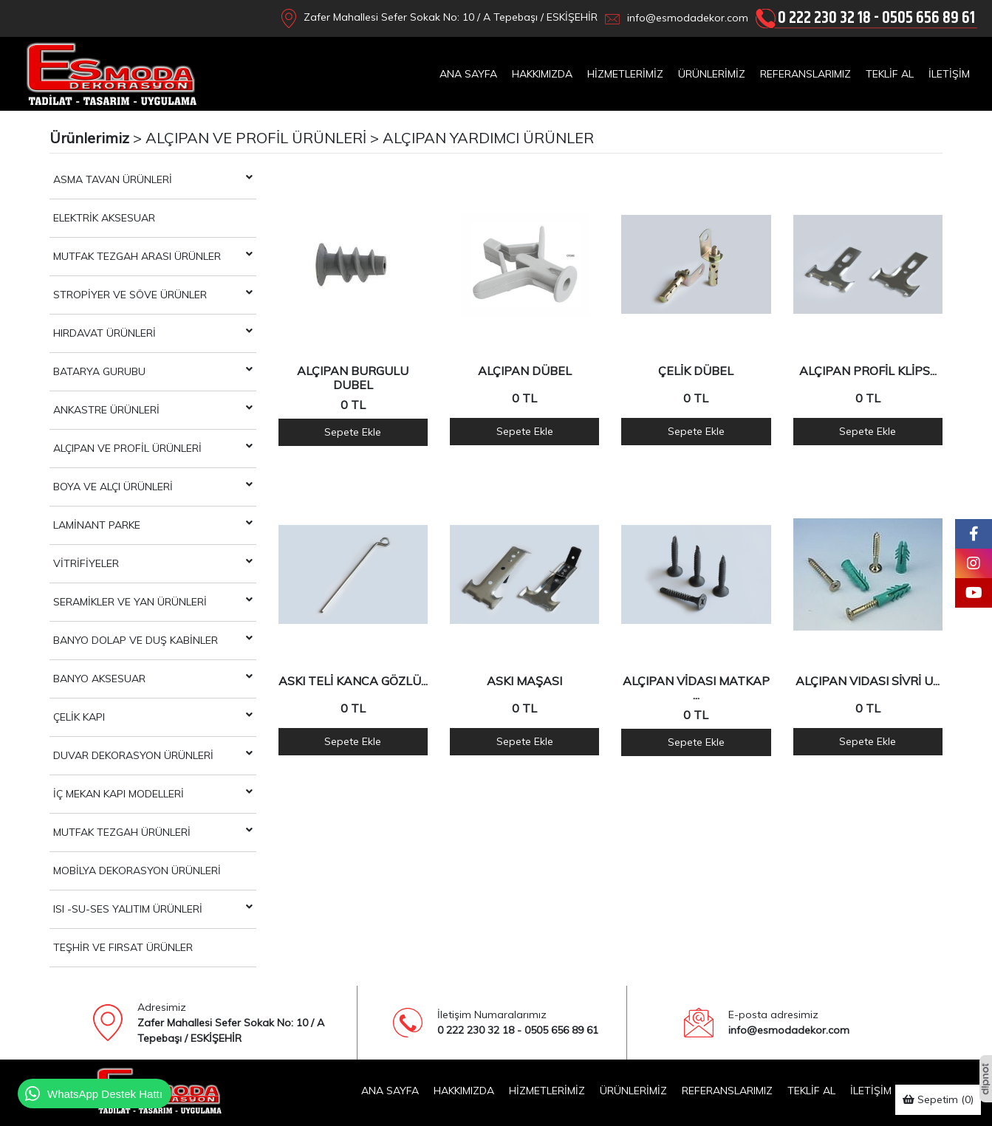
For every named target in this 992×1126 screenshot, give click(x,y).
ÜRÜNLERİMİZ (711, 73)
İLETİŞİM (949, 73)
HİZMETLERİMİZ (625, 73)
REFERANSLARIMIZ (805, 73)
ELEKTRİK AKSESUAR (104, 217)
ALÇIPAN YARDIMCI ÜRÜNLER (488, 137)
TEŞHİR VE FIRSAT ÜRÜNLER (123, 947)
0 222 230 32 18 (824, 18)
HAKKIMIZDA (542, 73)
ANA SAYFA (468, 73)
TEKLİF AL (890, 73)
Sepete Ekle (352, 432)
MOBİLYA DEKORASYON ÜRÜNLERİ (137, 870)
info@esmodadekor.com (687, 17)
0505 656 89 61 (928, 18)
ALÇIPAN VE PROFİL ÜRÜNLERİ (256, 137)
